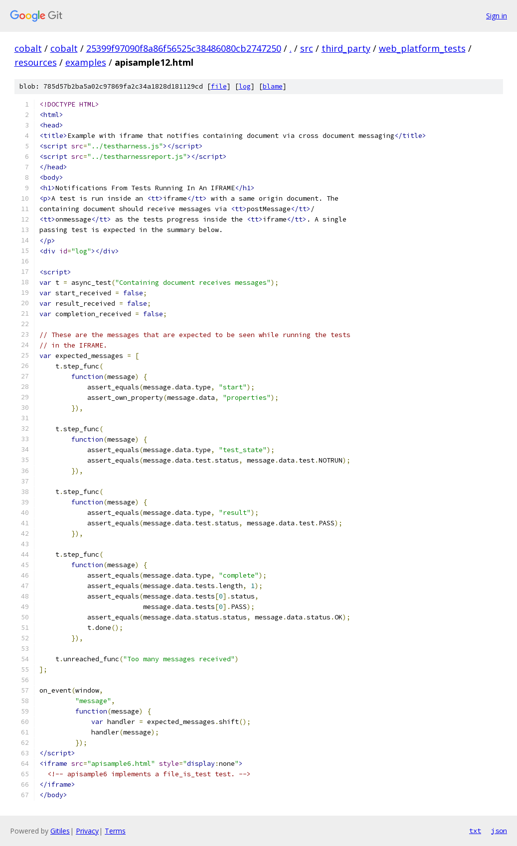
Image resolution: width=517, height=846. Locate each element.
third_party (346, 48)
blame (273, 86)
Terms (115, 831)
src (306, 48)
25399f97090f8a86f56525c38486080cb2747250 (183, 48)
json (499, 830)
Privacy (87, 831)
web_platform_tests (422, 48)
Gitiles (60, 831)
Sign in (496, 15)
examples (85, 62)
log (245, 86)
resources (35, 62)
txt (475, 830)
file (219, 86)
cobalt (28, 48)
